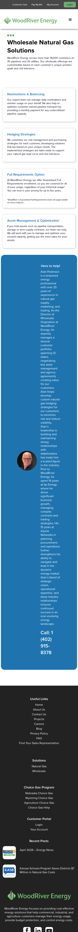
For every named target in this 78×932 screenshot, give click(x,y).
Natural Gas (39, 766)
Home (39, 705)
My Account (53, 4)
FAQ (39, 738)
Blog (39, 729)
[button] (71, 19)
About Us (39, 709)
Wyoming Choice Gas (39, 798)
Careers (39, 724)
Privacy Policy (39, 733)
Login (70, 4)
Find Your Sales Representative (39, 743)
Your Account (39, 829)
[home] (28, 19)
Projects (39, 719)
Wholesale (39, 771)
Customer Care (19, 4)
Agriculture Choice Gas (39, 803)
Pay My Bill (37, 4)
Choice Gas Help (39, 807)
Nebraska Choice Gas (39, 793)
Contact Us (39, 714)
